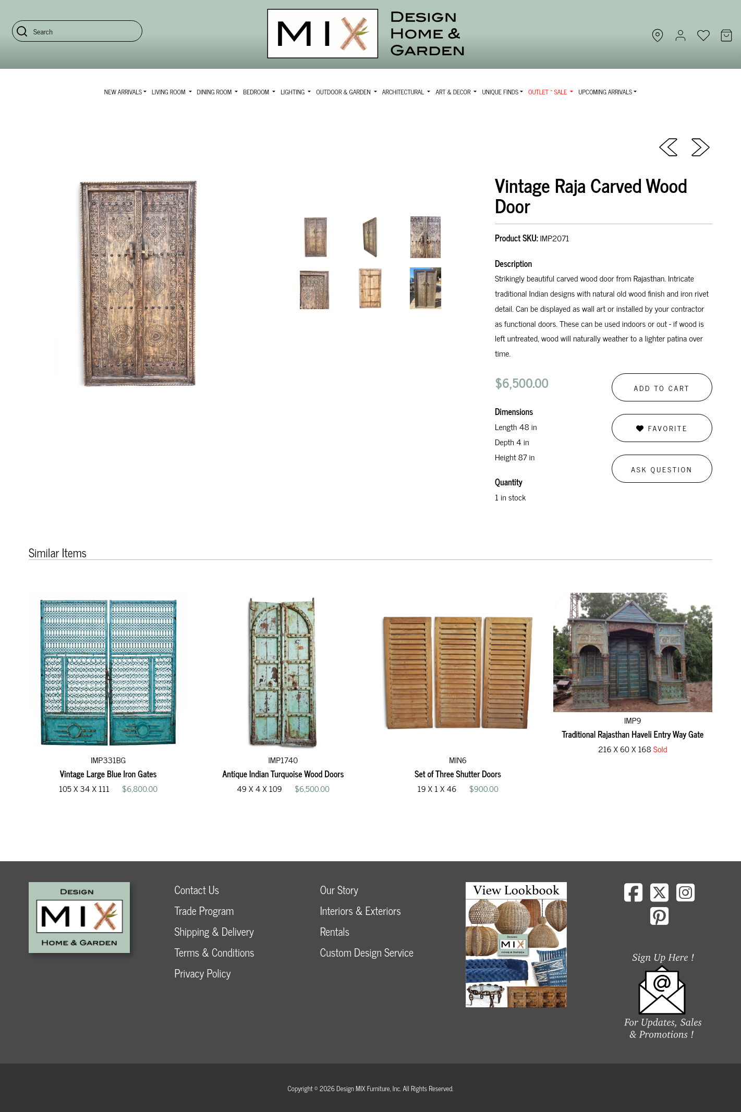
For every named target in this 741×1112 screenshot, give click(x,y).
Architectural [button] (404, 92)
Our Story (339, 889)
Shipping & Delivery (213, 931)
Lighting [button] (293, 92)
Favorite (662, 428)
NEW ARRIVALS (123, 92)
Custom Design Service (367, 952)
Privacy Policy (202, 973)
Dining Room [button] (215, 92)
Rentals (334, 931)
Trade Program (204, 910)
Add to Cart (662, 388)
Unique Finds (500, 92)
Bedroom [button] (257, 92)
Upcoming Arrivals (605, 92)
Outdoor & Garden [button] (344, 92)
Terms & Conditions (214, 952)
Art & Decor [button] (453, 92)
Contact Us (196, 889)
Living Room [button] (169, 92)
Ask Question (662, 469)
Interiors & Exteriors (360, 910)
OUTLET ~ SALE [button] (548, 92)
